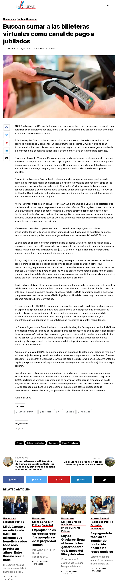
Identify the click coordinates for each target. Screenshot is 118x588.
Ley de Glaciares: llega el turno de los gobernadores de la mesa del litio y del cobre (73, 545)
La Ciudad (13, 49)
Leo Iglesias (13, 577)
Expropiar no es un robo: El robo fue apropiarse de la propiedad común (44, 537)
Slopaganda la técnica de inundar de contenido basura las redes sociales (101, 542)
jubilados (53, 443)
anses (19, 443)
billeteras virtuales (35, 443)
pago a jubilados (70, 443)
